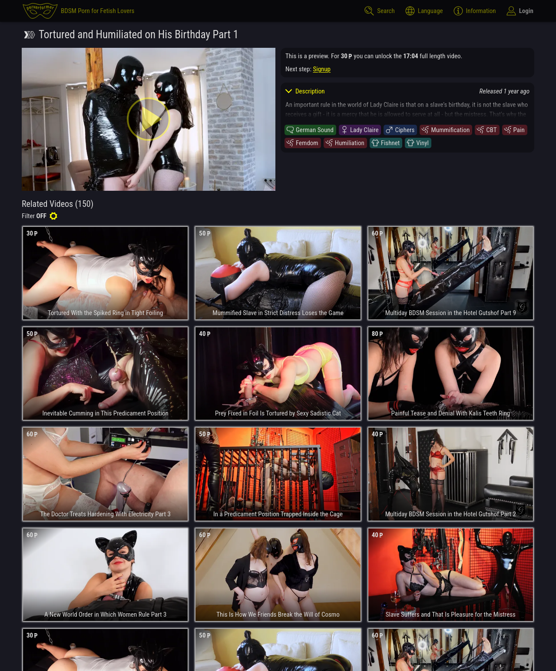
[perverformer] (78, 11)
